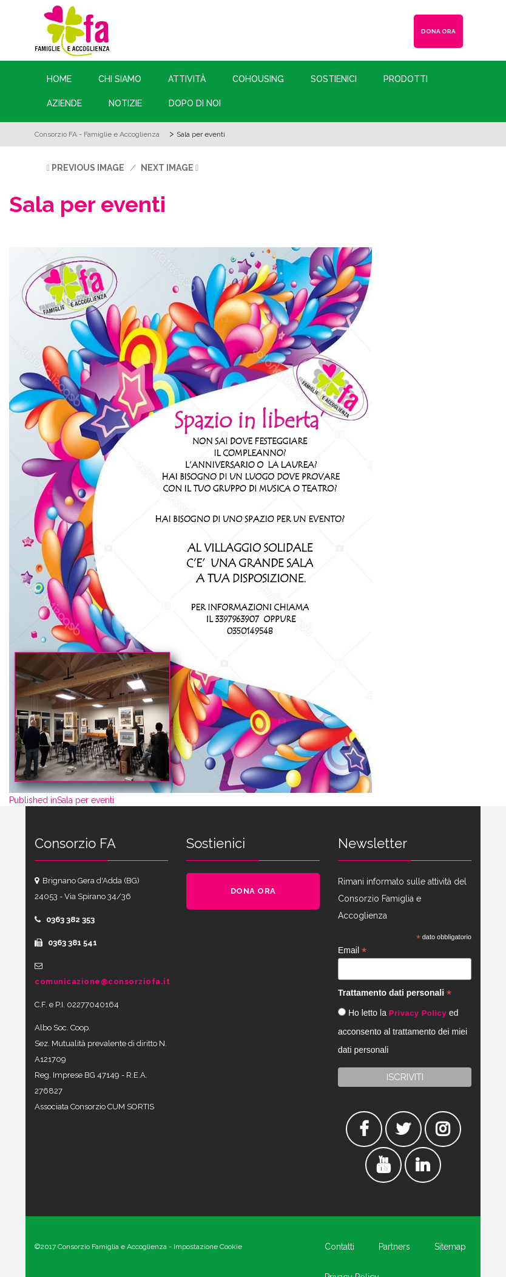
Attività (187, 79)
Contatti (339, 1246)
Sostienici (334, 79)
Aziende (64, 103)
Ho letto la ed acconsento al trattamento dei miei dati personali (402, 1031)
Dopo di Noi (195, 103)
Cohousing (258, 79)
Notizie (125, 103)
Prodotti (405, 79)
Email (352, 950)
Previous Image (88, 168)
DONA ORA (438, 31)
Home (59, 79)
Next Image (167, 168)
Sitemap (450, 1246)
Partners (394, 1246)
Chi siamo (119, 79)
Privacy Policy (418, 1013)
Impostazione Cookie (208, 1246)
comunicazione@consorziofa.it (102, 981)
